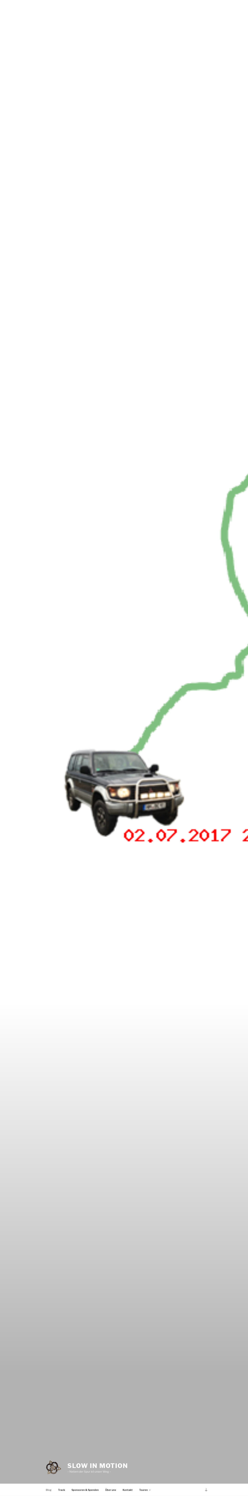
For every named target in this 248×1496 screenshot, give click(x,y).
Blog (48, 1489)
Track (61, 1489)
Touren (145, 1489)
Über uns (110, 1489)
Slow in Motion (97, 1466)
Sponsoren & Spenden (85, 1489)
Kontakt (128, 1489)
